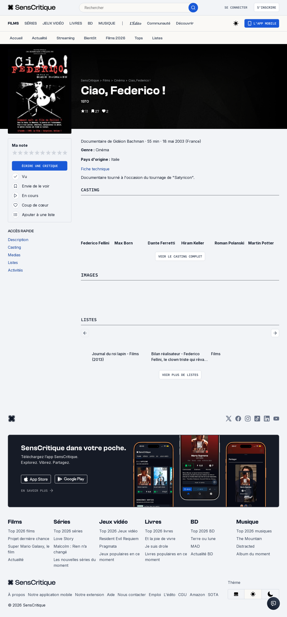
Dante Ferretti (161, 242)
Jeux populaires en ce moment (119, 556)
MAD (195, 545)
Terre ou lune (203, 538)
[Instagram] (248, 420)
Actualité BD (202, 553)
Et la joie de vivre (160, 538)
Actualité (16, 559)
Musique (247, 521)
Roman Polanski (229, 242)
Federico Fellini (95, 242)
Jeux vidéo (113, 521)
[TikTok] (257, 420)
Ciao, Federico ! (139, 80)
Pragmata (108, 545)
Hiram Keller (192, 242)
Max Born (123, 242)
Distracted (245, 545)
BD (194, 521)
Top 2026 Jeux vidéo (118, 530)
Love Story (64, 538)
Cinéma (119, 80)
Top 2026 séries (68, 530)
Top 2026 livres (159, 530)
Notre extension (89, 594)
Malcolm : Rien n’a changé (70, 548)
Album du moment (253, 553)
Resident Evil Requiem (119, 538)
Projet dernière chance (28, 538)
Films (106, 80)
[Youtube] (276, 420)
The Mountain (249, 538)
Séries (62, 521)
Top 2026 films (21, 530)
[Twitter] (229, 420)
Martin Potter (261, 242)
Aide (111, 594)
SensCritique (90, 80)
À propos (16, 594)
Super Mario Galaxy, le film (28, 548)
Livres (153, 521)
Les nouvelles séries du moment (75, 562)
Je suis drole (156, 545)
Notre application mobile (50, 594)
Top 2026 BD (203, 530)
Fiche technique (95, 169)
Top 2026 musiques (254, 530)
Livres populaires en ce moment (166, 556)
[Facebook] (238, 420)
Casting (91, 189)
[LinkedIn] (267, 420)
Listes (89, 319)
